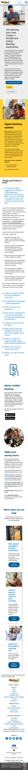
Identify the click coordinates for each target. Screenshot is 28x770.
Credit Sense (14, 710)
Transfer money (9, 474)
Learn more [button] (14, 618)
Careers (14, 691)
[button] (21, 729)
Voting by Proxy (14, 727)
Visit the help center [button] (14, 564)
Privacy (14, 725)
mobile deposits (12, 486)
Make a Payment (14, 711)
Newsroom (14, 700)
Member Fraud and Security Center (14, 723)
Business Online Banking (14, 708)
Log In (19, 2)
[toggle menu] (26, 2)
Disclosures (14, 720)
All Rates (14, 706)
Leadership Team (14, 695)
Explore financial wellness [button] (14, 665)
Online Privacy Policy (15, 766)
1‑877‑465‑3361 (11, 166)
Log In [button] (9, 87)
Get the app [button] (11, 91)
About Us (14, 687)
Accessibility (14, 718)
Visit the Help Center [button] (14, 82)
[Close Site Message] (25, 766)
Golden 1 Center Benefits (14, 721)
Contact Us (14, 693)
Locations (14, 698)
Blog (14, 689)
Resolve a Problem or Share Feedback (14, 697)
